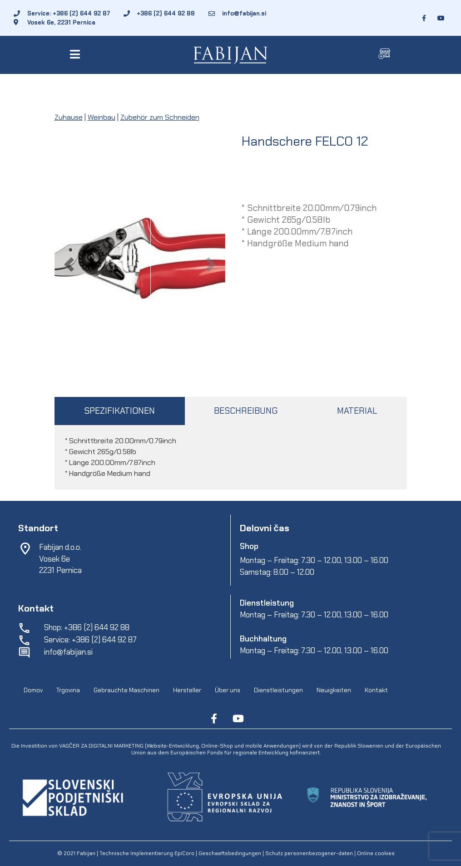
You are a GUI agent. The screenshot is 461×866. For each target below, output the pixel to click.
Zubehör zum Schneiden (159, 117)
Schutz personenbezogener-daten (309, 853)
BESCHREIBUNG (246, 410)
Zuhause (69, 117)
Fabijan (86, 853)
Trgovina (68, 690)
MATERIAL (357, 410)
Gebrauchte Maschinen (126, 690)
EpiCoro (184, 853)
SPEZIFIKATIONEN (119, 410)
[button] (77, 54)
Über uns (227, 690)
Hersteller (187, 690)
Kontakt (376, 690)
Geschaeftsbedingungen (230, 853)
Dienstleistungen (278, 690)
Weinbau (101, 117)
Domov (33, 690)
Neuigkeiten (334, 690)
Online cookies (375, 853)
